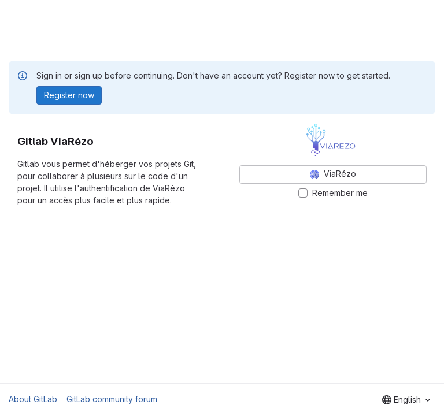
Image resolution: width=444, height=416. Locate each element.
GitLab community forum (111, 399)
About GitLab (33, 399)
